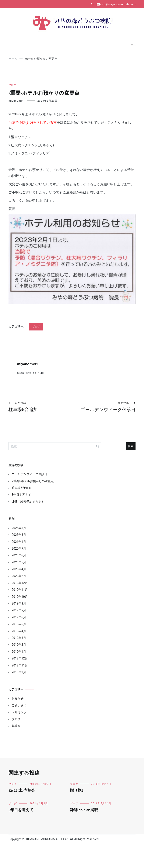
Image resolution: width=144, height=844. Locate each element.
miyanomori (16, 100)
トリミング (19, 712)
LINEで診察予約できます (28, 501)
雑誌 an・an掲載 (84, 810)
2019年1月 (19, 651)
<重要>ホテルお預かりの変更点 (33, 481)
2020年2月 (19, 576)
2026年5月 (19, 528)
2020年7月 (19, 548)
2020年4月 (19, 569)
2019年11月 (20, 589)
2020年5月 (19, 562)
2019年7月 (19, 610)
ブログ (12, 85)
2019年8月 (19, 603)
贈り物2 (76, 790)
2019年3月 (19, 638)
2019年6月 (19, 617)
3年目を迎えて (21, 494)
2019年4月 (19, 631)
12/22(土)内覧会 (21, 790)
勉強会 (16, 726)
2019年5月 (19, 624)
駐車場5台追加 (40, 406)
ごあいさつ (19, 705)
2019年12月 (20, 583)
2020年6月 (19, 555)
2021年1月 (19, 541)
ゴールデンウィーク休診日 (104, 406)
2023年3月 (19, 534)
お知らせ (18, 698)
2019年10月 (20, 596)
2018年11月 (20, 665)
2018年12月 (20, 658)
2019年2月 (19, 644)
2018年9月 (19, 672)
